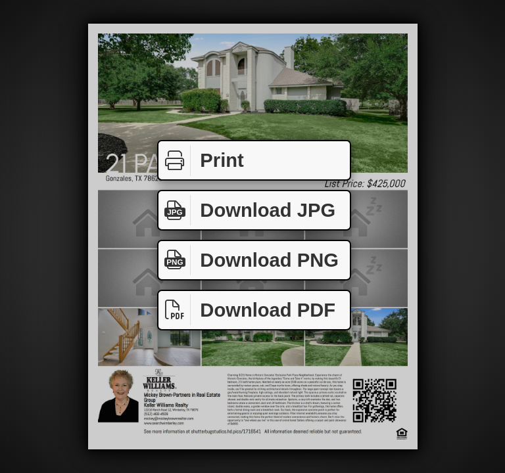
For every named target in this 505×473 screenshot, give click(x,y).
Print (201, 160)
